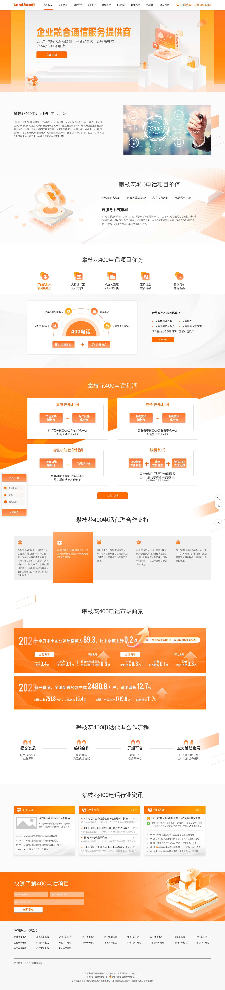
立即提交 (14, 512)
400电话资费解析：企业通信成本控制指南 (172, 835)
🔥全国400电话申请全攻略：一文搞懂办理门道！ (175, 847)
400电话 (48, 5)
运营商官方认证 (111, 197)
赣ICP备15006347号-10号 (98, 977)
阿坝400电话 (110, 937)
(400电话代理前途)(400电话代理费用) (37, 840)
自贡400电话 (110, 942)
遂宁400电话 (20, 948)
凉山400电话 (156, 937)
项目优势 (77, 5)
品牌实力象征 (160, 197)
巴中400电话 (201, 937)
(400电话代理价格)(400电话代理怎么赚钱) (39, 845)
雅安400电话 (88, 937)
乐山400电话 (65, 942)
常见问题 (164, 5)
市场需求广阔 (183, 197)
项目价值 (62, 5)
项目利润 (91, 5)
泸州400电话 (158, 942)
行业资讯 (150, 5)
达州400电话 (65, 937)
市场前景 (120, 5)
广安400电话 (178, 937)
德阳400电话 (181, 942)
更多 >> (134, 810)
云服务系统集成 (136, 197)
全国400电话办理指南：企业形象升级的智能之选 (175, 839)
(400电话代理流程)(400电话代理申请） (37, 836)
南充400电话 (42, 937)
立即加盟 (163, 339)
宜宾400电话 (20, 942)
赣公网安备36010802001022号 (125, 977)
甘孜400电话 (133, 937)
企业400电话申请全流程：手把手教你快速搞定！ (175, 851)
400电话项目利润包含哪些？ (33, 849)
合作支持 (106, 5)
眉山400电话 (65, 948)
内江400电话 (42, 948)
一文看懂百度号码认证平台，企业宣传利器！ (173, 843)
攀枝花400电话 (134, 942)
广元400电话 (203, 942)
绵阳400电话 (88, 942)
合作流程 (135, 5)
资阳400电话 (42, 942)
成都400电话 (20, 937)
